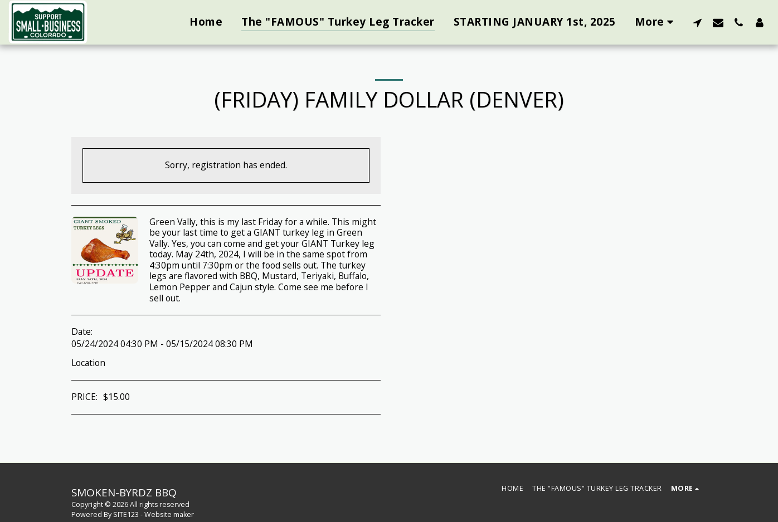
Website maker (169, 514)
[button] (697, 22)
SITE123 (126, 514)
